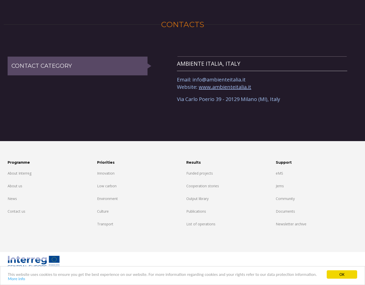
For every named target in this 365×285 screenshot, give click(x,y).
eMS (279, 173)
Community (285, 198)
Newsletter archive (291, 224)
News (12, 198)
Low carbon (107, 185)
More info (16, 279)
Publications (196, 211)
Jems (280, 185)
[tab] (262, 63)
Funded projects (199, 173)
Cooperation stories (202, 185)
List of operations (200, 224)
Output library (197, 198)
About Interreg (19, 173)
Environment (107, 198)
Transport (105, 224)
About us (15, 185)
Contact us (16, 211)
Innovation (106, 173)
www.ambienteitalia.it (225, 86)
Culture (103, 211)
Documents (285, 211)
